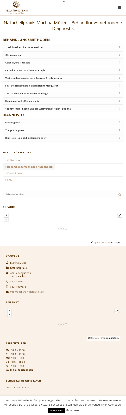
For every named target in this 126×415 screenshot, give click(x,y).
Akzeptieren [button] (56, 410)
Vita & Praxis (13, 173)
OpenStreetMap (101, 242)
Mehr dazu (72, 410)
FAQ (8, 179)
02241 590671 (18, 281)
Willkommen (13, 160)
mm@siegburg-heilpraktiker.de (27, 291)
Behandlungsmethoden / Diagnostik (29, 166)
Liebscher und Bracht (17, 387)
